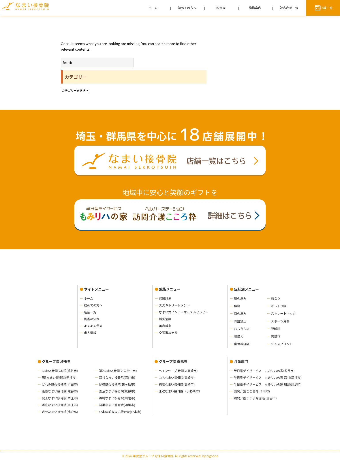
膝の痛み (240, 298)
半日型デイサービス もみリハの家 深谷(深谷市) (268, 377)
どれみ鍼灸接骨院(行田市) (60, 384)
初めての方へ (187, 8)
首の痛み (240, 313)
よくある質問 (93, 326)
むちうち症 (242, 328)
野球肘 (275, 328)
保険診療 (165, 298)
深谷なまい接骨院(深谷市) (117, 377)
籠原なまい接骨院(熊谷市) (60, 391)
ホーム (153, 8)
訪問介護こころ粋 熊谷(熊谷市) (255, 398)
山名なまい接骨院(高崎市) (177, 377)
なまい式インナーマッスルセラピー (184, 312)
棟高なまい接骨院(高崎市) (177, 384)
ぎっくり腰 (278, 306)
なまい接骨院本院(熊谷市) (60, 370)
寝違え (238, 336)
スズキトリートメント (174, 305)
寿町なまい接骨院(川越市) (117, 398)
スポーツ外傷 (280, 321)
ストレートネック (283, 313)
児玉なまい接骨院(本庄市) (60, 398)
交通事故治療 (168, 332)
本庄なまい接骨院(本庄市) (60, 405)
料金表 (221, 8)
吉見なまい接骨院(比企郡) (60, 412)
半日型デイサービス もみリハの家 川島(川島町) (268, 384)
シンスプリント (282, 344)
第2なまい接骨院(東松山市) (118, 370)
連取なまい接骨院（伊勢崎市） (180, 391)
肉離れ (275, 336)
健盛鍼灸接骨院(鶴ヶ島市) (117, 384)
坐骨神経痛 (242, 344)
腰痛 (237, 306)
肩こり (275, 298)
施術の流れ (92, 319)
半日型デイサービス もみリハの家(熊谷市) (264, 370)
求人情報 (90, 332)
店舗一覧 (326, 8)
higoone (212, 456)
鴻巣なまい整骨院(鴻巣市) (117, 405)
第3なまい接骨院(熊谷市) (59, 377)
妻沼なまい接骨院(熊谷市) (117, 391)
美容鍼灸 (165, 326)
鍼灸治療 (165, 319)
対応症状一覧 (289, 8)
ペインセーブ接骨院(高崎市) (178, 370)
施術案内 (255, 8)
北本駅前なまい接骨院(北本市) (120, 412)
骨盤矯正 (240, 321)
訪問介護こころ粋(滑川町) (252, 391)
